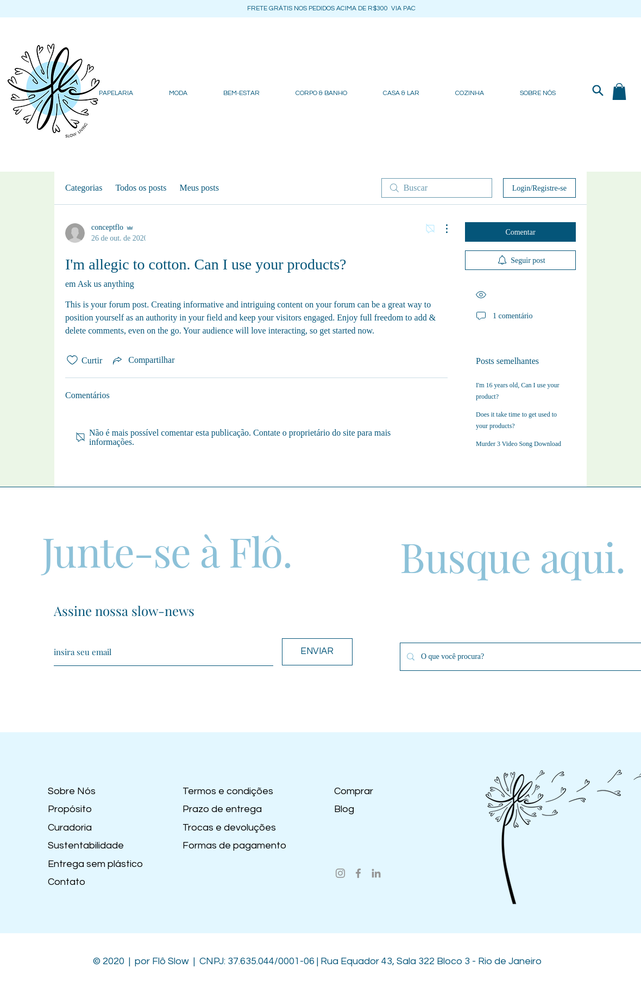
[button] (619, 91)
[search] (436, 188)
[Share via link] (142, 360)
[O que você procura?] (525, 656)
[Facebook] (358, 873)
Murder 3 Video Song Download (518, 444)
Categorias (83, 187)
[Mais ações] (441, 228)
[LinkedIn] (376, 873)
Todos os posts (140, 187)
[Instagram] (340, 873)
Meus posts (198, 187)
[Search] (597, 90)
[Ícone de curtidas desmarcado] (72, 360)
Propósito (70, 809)
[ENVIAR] (317, 651)
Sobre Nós (72, 791)
